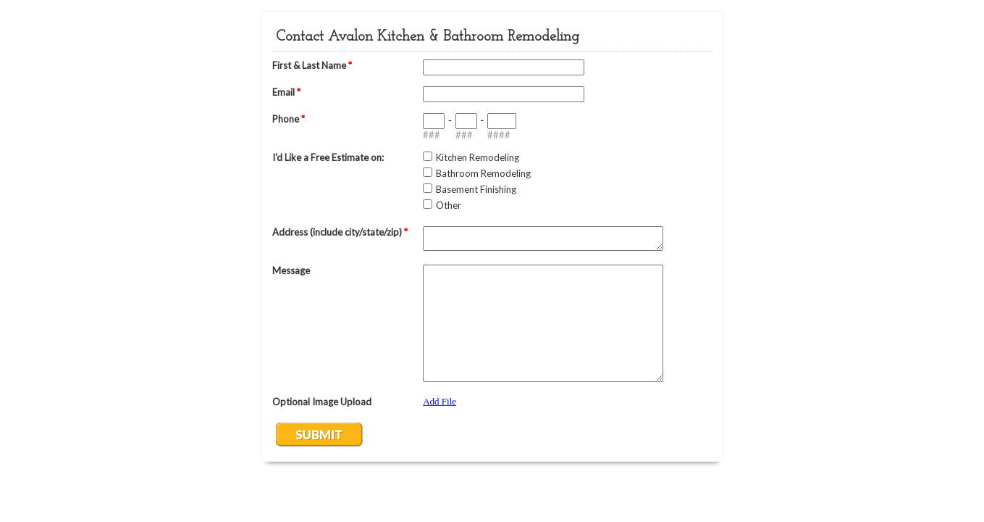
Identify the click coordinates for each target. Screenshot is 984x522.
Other (448, 205)
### (431, 135)
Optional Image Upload (321, 401)
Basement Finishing (476, 189)
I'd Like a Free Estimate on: (328, 157)
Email (286, 92)
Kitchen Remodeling (477, 157)
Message (291, 270)
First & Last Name (312, 65)
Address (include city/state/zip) (340, 232)
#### (498, 135)
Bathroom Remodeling (483, 173)
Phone (288, 119)
